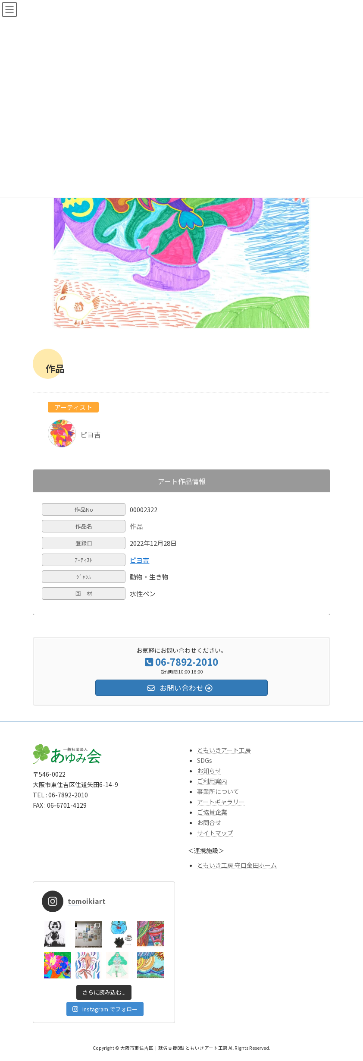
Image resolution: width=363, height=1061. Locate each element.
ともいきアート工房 (224, 750)
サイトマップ (215, 832)
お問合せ (209, 822)
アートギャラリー (221, 801)
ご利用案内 (212, 781)
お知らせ (209, 770)
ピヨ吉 (139, 559)
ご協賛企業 (212, 812)
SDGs (204, 760)
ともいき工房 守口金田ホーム (237, 865)
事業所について (218, 791)
